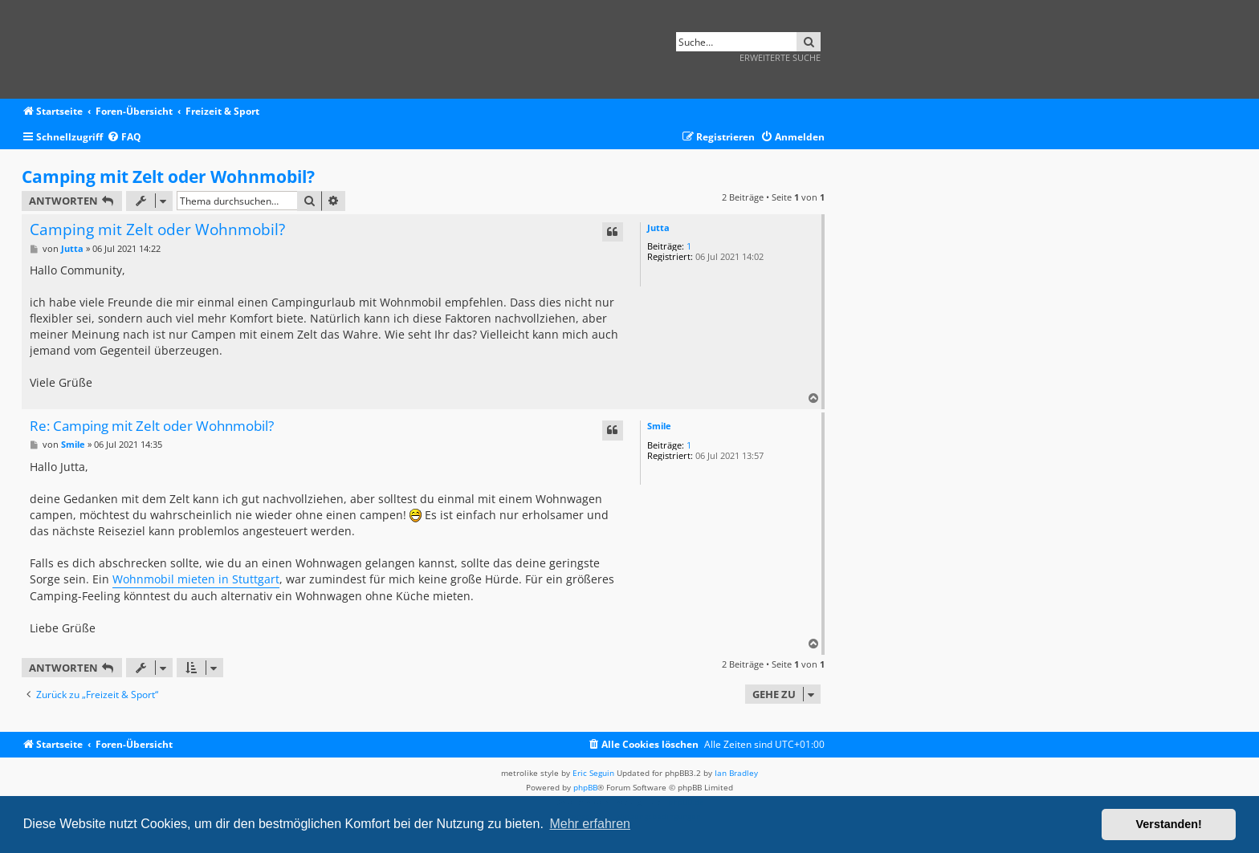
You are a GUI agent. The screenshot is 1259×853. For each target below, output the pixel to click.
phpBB (585, 787)
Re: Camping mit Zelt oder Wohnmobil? (152, 426)
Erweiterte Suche (780, 57)
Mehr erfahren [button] (589, 824)
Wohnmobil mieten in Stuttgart (195, 579)
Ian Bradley (736, 772)
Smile (659, 425)
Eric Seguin (593, 772)
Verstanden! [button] (1169, 824)
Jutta (658, 227)
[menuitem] (124, 137)
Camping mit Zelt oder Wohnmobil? (168, 176)
